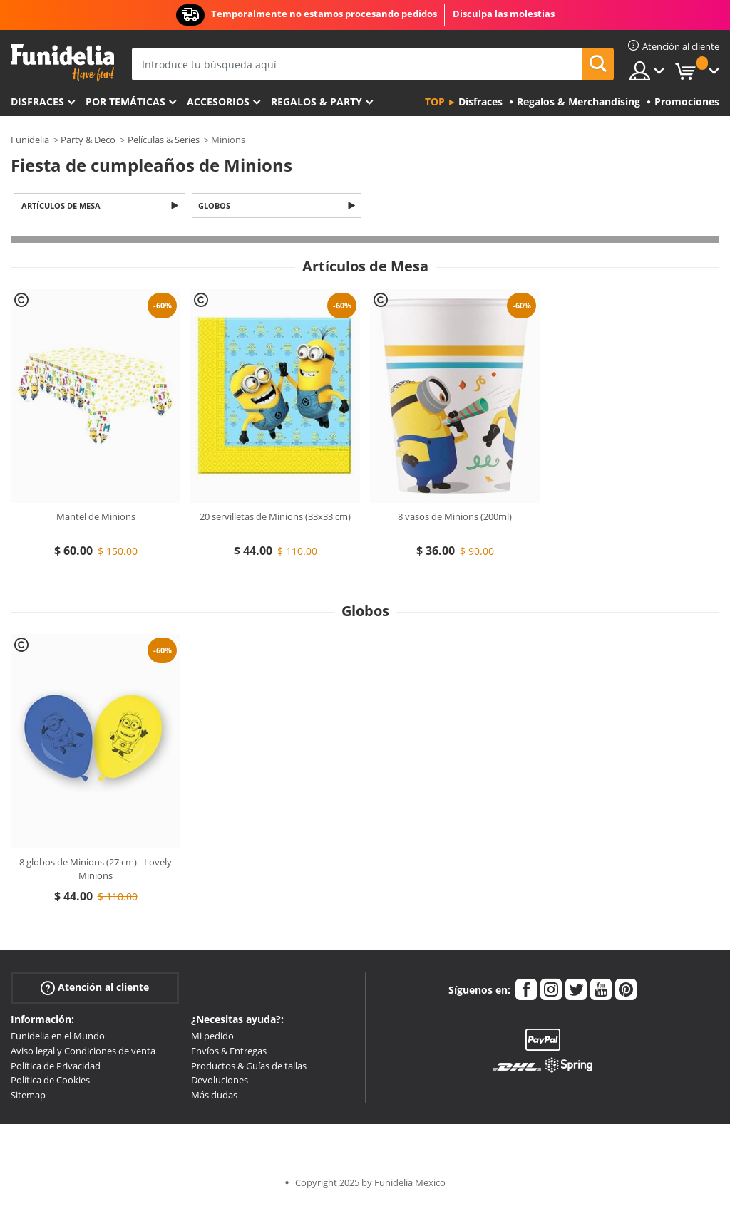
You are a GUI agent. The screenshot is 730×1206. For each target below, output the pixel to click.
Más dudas (214, 1096)
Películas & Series (164, 139)
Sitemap (28, 1096)
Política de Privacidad (56, 1067)
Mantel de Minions (95, 517)
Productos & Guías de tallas (249, 1067)
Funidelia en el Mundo (58, 1037)
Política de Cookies (50, 1081)
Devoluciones (219, 1081)
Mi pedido (212, 1037)
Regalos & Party (316, 101)
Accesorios (218, 101)
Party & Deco (88, 139)
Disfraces (37, 101)
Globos (217, 206)
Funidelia (30, 139)
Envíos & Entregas (229, 1052)
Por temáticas (125, 101)
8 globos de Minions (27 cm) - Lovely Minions (95, 870)
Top (435, 101)
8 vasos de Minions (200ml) (455, 517)
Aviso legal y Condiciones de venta (83, 1052)
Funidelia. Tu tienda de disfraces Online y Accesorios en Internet (62, 63)
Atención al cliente (95, 989)
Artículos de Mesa (63, 206)
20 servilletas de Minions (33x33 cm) (275, 517)
